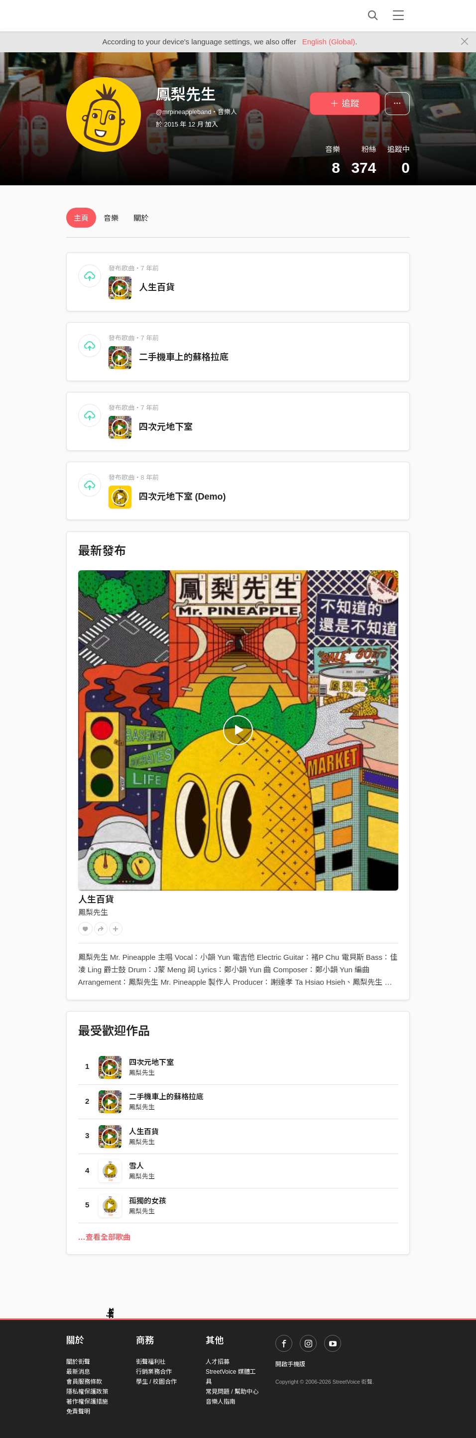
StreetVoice (107, 15)
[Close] (465, 42)
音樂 (111, 218)
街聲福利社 (151, 1361)
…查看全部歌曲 (104, 1237)
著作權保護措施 (87, 1401)
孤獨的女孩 (147, 1200)
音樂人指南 (221, 1401)
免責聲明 (78, 1411)
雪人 (136, 1166)
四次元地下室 (166, 427)
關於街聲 (78, 1361)
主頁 (81, 218)
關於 (140, 218)
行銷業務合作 (154, 1371)
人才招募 (218, 1361)
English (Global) (329, 41)
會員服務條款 (84, 1381)
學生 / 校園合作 (156, 1381)
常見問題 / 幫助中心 (232, 1391)
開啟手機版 (290, 1364)
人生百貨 (157, 287)
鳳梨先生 (93, 912)
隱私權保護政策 (87, 1391)
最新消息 (78, 1371)
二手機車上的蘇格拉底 (184, 357)
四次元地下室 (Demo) (182, 497)
